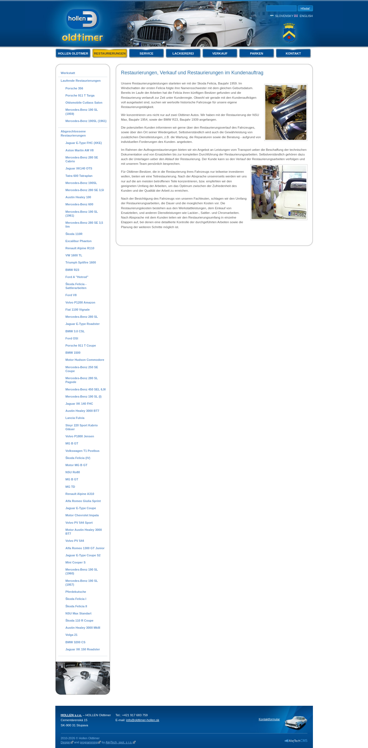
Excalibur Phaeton (78, 241)
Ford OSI (71, 338)
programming (89, 742)
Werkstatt (68, 73)
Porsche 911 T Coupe (80, 345)
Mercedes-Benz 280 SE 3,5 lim (84, 224)
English (306, 16)
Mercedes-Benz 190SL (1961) (86, 121)
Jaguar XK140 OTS (78, 168)
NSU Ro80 (72, 472)
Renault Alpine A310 (79, 493)
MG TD (70, 486)
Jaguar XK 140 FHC (79, 403)
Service (146, 53)
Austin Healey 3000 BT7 (82, 410)
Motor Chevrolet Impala (82, 515)
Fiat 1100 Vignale (77, 309)
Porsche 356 (74, 88)
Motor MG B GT (76, 465)
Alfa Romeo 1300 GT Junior (85, 548)
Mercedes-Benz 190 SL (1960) (81, 571)
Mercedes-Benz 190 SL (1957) (81, 582)
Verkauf (220, 53)
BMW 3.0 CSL (75, 331)
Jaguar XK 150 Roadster (82, 649)
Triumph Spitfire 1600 (80, 262)
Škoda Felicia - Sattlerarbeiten (76, 286)
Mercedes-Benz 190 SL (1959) (81, 111)
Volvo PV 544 (74, 540)
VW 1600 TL (73, 255)
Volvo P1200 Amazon (80, 302)
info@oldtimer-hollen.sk (142, 720)
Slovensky (284, 16)
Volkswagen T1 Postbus (82, 450)
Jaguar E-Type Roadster (82, 323)
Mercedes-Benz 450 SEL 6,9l (85, 389)
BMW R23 (72, 269)
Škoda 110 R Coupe (79, 620)
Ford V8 (71, 295)
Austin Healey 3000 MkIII (82, 627)
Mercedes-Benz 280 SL (81, 316)
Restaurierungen (110, 53)
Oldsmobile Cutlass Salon (83, 102)
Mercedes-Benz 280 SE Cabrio (81, 159)
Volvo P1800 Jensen (79, 436)
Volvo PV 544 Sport (79, 522)
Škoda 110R (73, 234)
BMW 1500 (73, 352)
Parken (256, 53)
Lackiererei (183, 53)
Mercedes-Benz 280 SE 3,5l (84, 190)
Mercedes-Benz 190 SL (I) (83, 396)
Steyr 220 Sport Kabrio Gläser (81, 427)
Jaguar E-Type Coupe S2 (83, 555)
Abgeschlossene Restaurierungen (73, 133)
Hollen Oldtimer (73, 53)
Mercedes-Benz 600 (79, 204)
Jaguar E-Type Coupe (80, 508)
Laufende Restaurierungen (81, 80)
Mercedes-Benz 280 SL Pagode (81, 380)
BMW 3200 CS (75, 642)
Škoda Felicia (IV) (77, 458)
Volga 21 (71, 634)
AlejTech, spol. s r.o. (118, 742)
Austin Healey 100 (78, 197)
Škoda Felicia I (75, 598)
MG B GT (71, 443)
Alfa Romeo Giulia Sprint (83, 501)
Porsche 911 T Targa (80, 95)
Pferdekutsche (75, 591)
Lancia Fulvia (74, 418)
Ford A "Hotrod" (77, 277)
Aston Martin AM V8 (79, 150)
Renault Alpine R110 (79, 248)
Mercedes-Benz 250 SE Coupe (81, 369)
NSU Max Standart (78, 613)
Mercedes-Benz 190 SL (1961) (81, 213)
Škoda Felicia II (76, 606)
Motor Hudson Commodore (84, 359)
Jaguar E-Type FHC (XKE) (83, 142)
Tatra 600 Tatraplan (79, 175)
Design (65, 742)
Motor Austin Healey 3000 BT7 (83, 531)
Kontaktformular (269, 719)
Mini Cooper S (75, 562)
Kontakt (293, 53)
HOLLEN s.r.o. (71, 715)
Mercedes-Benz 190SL (81, 183)
